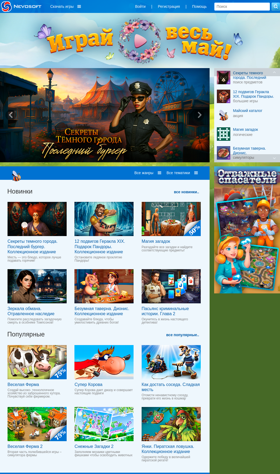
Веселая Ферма (23, 384)
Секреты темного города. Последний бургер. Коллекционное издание (33, 246)
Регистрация (169, 6)
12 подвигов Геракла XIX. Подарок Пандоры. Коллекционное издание (99, 246)
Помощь (199, 6)
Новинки (20, 191)
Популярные (26, 334)
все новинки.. (186, 192)
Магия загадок (156, 241)
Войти (140, 6)
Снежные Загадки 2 (93, 446)
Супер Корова (88, 384)
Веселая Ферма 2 (25, 446)
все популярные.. (182, 335)
